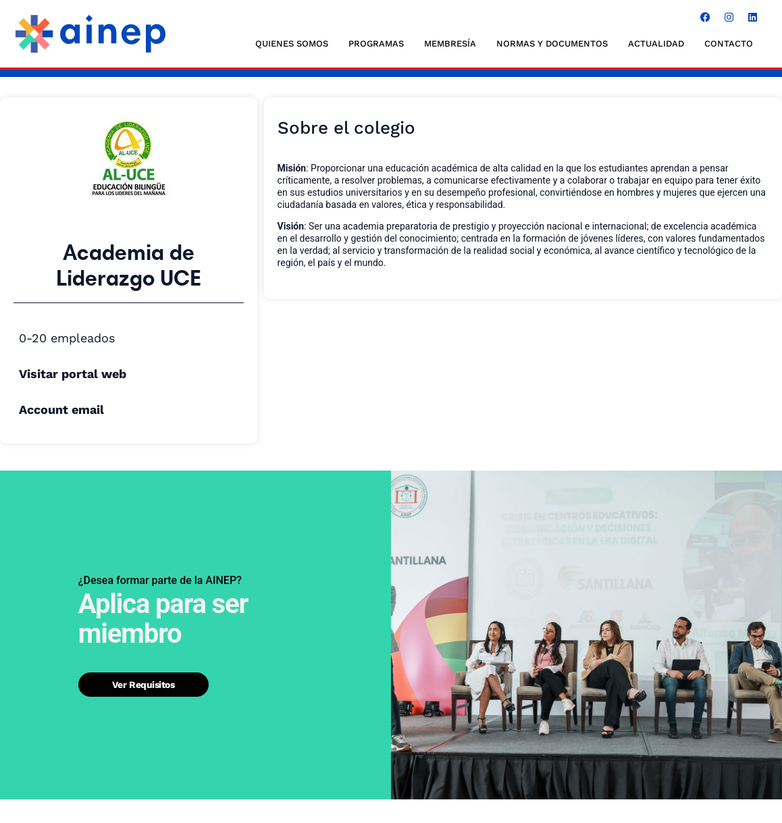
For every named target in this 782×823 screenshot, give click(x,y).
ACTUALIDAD (656, 43)
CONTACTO (728, 43)
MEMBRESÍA (450, 43)
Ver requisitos (143, 683)
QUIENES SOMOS (291, 43)
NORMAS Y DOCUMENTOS (552, 43)
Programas (376, 43)
